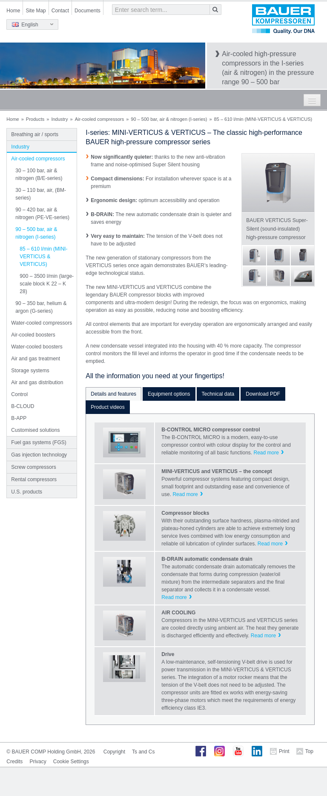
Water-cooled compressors (41, 323)
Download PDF (263, 394)
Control (19, 394)
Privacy (37, 762)
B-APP (18, 418)
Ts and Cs (143, 752)
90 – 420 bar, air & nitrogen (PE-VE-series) (42, 213)
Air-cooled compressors (99, 119)
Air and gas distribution (37, 382)
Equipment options (169, 394)
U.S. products (26, 492)
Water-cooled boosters (36, 347)
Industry (59, 119)
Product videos (107, 407)
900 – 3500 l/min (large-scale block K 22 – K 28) (47, 283)
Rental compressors (34, 479)
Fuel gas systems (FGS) (38, 442)
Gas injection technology (39, 455)
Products (35, 119)
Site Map (36, 11)
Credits (14, 762)
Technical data (218, 394)
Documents (87, 11)
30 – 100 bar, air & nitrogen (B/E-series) (38, 174)
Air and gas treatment (35, 359)
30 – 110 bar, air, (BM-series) (40, 194)
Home (13, 11)
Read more (265, 453)
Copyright (114, 752)
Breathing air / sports (34, 134)
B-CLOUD (22, 406)
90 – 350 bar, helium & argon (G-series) (40, 307)
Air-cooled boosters (33, 335)
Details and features (113, 394)
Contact (60, 11)
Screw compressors (33, 467)
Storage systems (30, 371)
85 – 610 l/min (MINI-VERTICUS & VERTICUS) (43, 256)
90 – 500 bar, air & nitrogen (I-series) (169, 119)
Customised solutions (35, 430)
